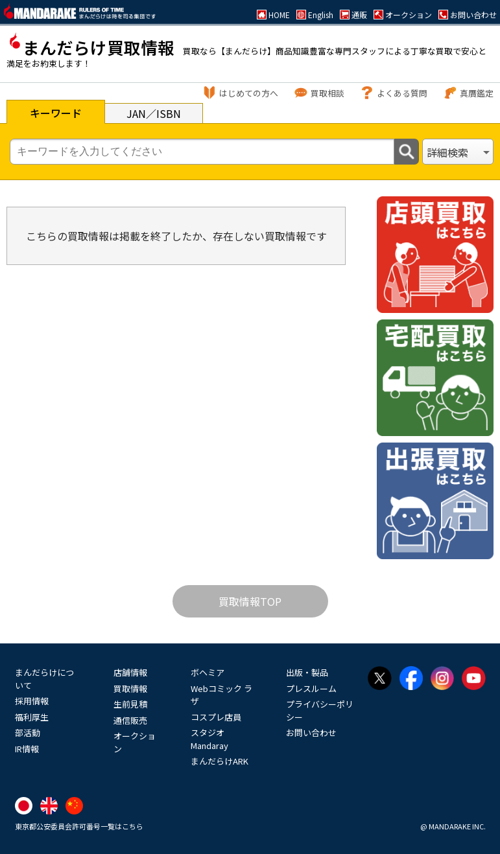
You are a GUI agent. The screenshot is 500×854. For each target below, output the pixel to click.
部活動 (27, 732)
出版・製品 (307, 672)
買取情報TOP (250, 601)
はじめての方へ (248, 93)
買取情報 (130, 688)
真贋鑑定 (477, 93)
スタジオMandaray (209, 739)
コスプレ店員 (216, 717)
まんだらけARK (219, 761)
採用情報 (32, 701)
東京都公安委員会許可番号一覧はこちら (79, 826)
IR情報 (27, 749)
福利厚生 (32, 717)
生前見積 (130, 704)
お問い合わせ (311, 732)
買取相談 (327, 93)
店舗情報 (130, 672)
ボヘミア (207, 672)
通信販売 (130, 720)
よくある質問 (402, 93)
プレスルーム (311, 688)
